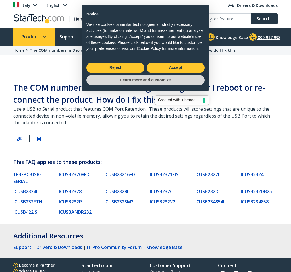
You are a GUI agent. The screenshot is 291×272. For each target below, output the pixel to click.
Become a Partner (37, 265)
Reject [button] (115, 156)
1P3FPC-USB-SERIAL (27, 177)
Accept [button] (175, 156)
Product (30, 37)
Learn (145, 37)
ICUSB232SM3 (119, 202)
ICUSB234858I (255, 202)
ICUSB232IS (71, 202)
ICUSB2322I (207, 174)
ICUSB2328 (70, 191)
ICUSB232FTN (27, 202)
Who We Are (108, 37)
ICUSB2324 (252, 174)
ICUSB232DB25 (256, 191)
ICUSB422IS (25, 212)
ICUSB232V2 (162, 202)
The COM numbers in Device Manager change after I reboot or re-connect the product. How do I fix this (133, 50)
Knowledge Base (227, 37)
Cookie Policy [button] (149, 136)
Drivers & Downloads (59, 247)
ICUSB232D (207, 191)
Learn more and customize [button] (145, 168)
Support (69, 37)
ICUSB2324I (25, 191)
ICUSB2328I (116, 191)
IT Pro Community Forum (114, 247)
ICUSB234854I (209, 202)
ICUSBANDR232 (75, 212)
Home (19, 50)
